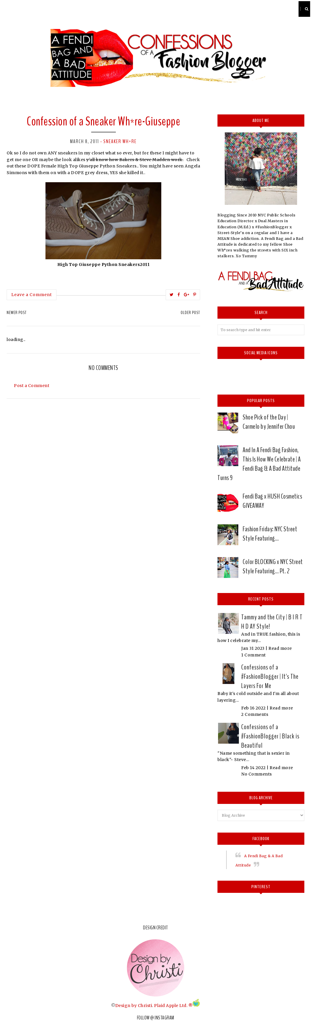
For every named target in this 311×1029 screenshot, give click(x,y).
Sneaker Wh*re (120, 141)
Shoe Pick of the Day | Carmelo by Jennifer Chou (269, 422)
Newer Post (17, 312)
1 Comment (253, 655)
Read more (280, 648)
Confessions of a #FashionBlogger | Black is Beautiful (270, 736)
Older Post (190, 312)
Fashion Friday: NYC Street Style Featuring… (270, 533)
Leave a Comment (31, 294)
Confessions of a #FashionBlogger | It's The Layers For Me (270, 676)
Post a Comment (31, 385)
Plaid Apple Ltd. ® (173, 1005)
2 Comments (254, 714)
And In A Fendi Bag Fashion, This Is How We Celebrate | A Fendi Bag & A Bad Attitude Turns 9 (259, 463)
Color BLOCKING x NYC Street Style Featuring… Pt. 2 (273, 566)
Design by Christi (133, 1005)
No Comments (256, 774)
